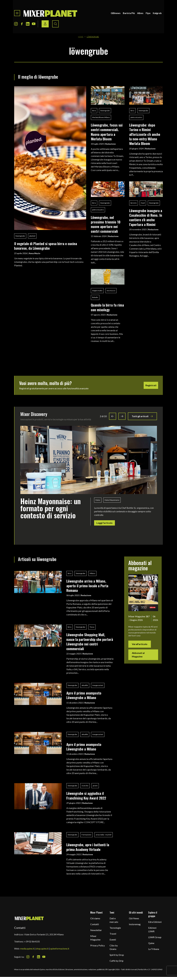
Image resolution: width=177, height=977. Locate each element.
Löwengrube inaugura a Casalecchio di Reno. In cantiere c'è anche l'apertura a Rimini (145, 217)
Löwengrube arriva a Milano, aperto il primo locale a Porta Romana (87, 585)
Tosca (92, 627)
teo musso (111, 290)
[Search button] (55, 23)
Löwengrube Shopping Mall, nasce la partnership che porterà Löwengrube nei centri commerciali (89, 641)
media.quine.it (27, 948)
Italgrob (157, 13)
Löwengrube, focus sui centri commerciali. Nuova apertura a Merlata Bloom (107, 131)
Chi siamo (95, 918)
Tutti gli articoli (142, 416)
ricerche (85, 785)
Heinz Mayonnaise (112, 500)
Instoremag (135, 924)
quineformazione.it (59, 948)
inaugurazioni (97, 685)
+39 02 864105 (32, 941)
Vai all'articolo (139, 644)
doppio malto (97, 290)
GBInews (116, 13)
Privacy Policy (97, 945)
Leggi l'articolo (104, 522)
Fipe (148, 13)
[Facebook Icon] (22, 24)
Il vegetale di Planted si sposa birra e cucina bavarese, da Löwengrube (45, 246)
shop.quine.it (42, 948)
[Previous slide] (112, 416)
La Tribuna (153, 949)
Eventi (113, 939)
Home (80, 37)
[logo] (50, 13)
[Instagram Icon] (16, 24)
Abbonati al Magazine (138, 654)
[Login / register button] (45, 23)
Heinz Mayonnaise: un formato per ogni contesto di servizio (50, 508)
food (143, 203)
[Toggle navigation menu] (17, 13)
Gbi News (134, 918)
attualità (85, 685)
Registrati (150, 385)
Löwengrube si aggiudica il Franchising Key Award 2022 (86, 795)
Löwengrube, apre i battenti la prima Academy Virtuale (87, 847)
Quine (151, 943)
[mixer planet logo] (29, 918)
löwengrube (20, 236)
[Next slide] (122, 416)
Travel (113, 933)
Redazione (110, 144)
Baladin (95, 297)
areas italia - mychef (103, 835)
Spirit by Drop (117, 954)
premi (95, 785)
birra (94, 110)
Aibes (140, 13)
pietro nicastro (136, 117)
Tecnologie (115, 927)
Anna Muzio (34, 253)
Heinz (97, 500)
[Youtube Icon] (33, 24)
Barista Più (129, 13)
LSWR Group (154, 937)
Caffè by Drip (116, 960)
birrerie (134, 203)
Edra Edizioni (155, 921)
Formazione (86, 835)
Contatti (94, 924)
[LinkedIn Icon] (28, 24)
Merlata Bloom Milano (101, 117)
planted (32, 236)
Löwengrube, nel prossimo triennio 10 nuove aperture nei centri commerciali (105, 224)
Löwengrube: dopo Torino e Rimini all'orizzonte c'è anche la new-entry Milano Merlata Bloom (144, 134)
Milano (92, 573)
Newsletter (96, 930)
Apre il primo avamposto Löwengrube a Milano (83, 695)
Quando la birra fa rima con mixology (107, 307)
